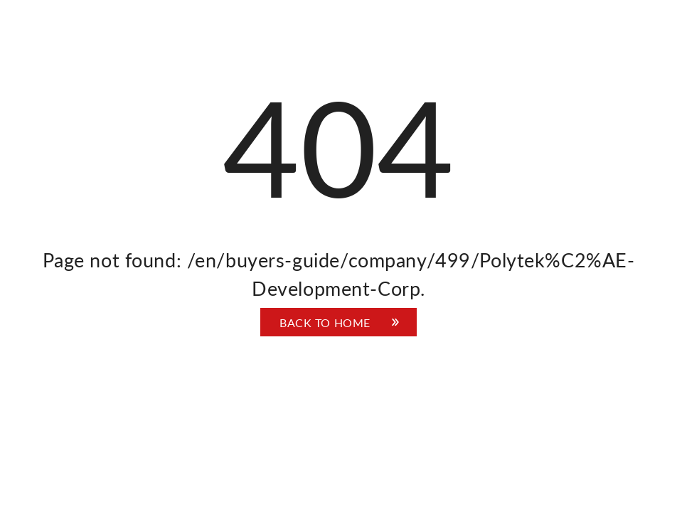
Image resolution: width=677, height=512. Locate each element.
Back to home (325, 322)
